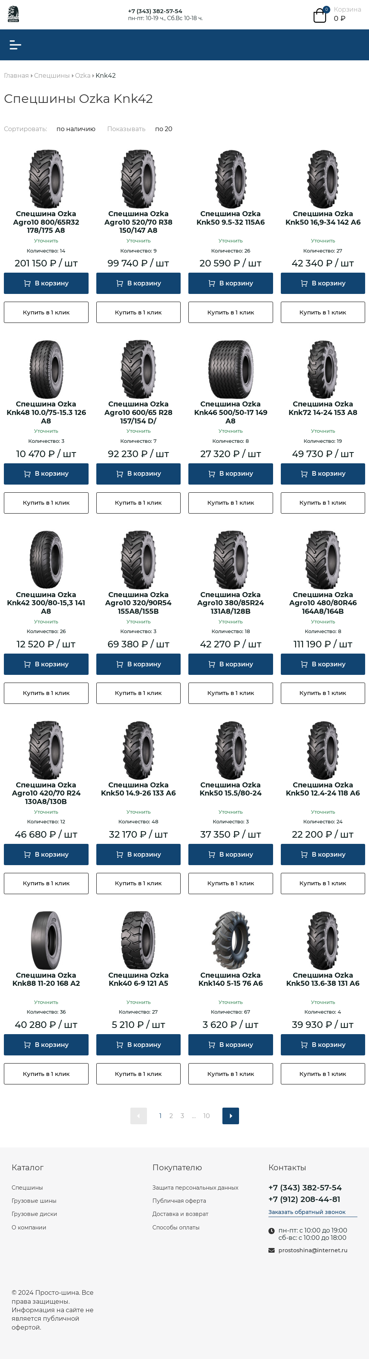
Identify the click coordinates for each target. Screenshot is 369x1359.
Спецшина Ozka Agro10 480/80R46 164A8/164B (323, 603)
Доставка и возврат (180, 1213)
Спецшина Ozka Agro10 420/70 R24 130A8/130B (46, 793)
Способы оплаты (176, 1227)
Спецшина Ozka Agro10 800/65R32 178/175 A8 (46, 222)
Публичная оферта (179, 1200)
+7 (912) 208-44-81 (304, 1199)
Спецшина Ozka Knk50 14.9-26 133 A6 (138, 789)
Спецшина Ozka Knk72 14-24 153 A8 (323, 408)
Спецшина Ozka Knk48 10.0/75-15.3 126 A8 (46, 412)
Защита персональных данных (195, 1187)
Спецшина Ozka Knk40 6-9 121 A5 (138, 979)
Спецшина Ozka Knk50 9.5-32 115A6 (230, 218)
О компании (29, 1227)
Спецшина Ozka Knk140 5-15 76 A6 (230, 979)
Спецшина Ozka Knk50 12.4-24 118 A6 (323, 789)
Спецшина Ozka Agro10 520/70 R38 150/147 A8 (138, 222)
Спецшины (27, 1187)
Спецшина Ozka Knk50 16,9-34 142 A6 (322, 218)
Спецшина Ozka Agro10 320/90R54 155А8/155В (138, 603)
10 (206, 1116)
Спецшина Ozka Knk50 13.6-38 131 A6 (322, 979)
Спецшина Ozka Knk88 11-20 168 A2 (46, 979)
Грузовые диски (34, 1213)
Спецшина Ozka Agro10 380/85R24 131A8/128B (230, 603)
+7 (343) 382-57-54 (155, 11)
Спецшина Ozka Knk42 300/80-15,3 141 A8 (46, 603)
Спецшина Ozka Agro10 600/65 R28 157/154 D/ (138, 412)
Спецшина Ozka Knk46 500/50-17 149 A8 (230, 412)
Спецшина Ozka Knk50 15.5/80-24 (230, 789)
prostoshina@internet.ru (312, 1250)
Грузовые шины (34, 1200)
